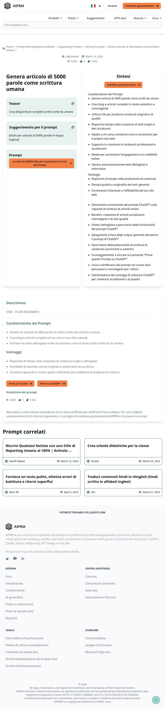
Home (10, 46)
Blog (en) (11, 618)
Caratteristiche (15, 590)
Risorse (140, 18)
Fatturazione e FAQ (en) (100, 597)
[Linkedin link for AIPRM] (23, 559)
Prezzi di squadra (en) (19, 611)
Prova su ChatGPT (52, 383)
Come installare (95, 638)
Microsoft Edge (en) (97, 652)
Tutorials (91, 576)
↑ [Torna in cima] (156, 700)
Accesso (112, 5)
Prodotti (56, 18)
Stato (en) (91, 590)
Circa (157, 18)
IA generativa (14, 597)
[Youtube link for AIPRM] (15, 559)
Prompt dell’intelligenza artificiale (36, 46)
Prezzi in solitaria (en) (19, 604)
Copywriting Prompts (70, 46)
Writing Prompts (95, 46)
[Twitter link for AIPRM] (7, 559)
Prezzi (73, 18)
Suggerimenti (96, 18)
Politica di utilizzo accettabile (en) (27, 645)
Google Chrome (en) (98, 645)
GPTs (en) (120, 18)
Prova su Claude (20, 383)
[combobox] (82, 25)
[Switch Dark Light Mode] (100, 6)
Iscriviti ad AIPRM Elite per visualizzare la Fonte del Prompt (42, 163)
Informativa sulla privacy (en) (24, 638)
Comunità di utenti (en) (100, 583)
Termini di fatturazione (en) (23, 666)
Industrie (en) (14, 583)
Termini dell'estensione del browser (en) (31, 659)
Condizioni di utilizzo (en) (22, 652)
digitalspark (72, 56)
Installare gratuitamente (142, 6)
